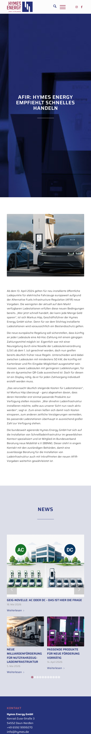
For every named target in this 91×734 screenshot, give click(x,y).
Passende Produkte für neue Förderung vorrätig (63, 653)
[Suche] (53, 7)
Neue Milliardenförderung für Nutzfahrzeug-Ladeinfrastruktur (24, 655)
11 (59, 677)
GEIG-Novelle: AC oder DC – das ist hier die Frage (44, 600)
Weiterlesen (16, 610)
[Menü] (61, 7)
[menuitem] (53, 7)
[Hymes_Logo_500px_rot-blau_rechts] (38, 7)
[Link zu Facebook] (81, 7)
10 (56, 677)
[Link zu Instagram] (76, 7)
